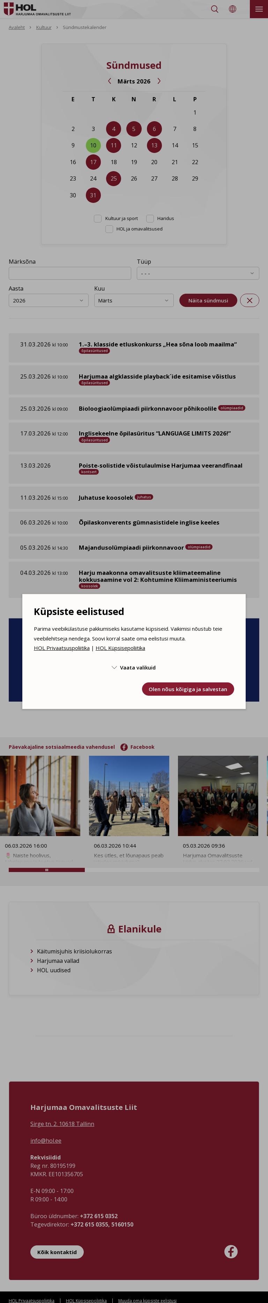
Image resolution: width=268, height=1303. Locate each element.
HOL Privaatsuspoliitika (62, 647)
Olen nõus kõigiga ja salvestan (188, 689)
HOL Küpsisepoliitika (120, 647)
